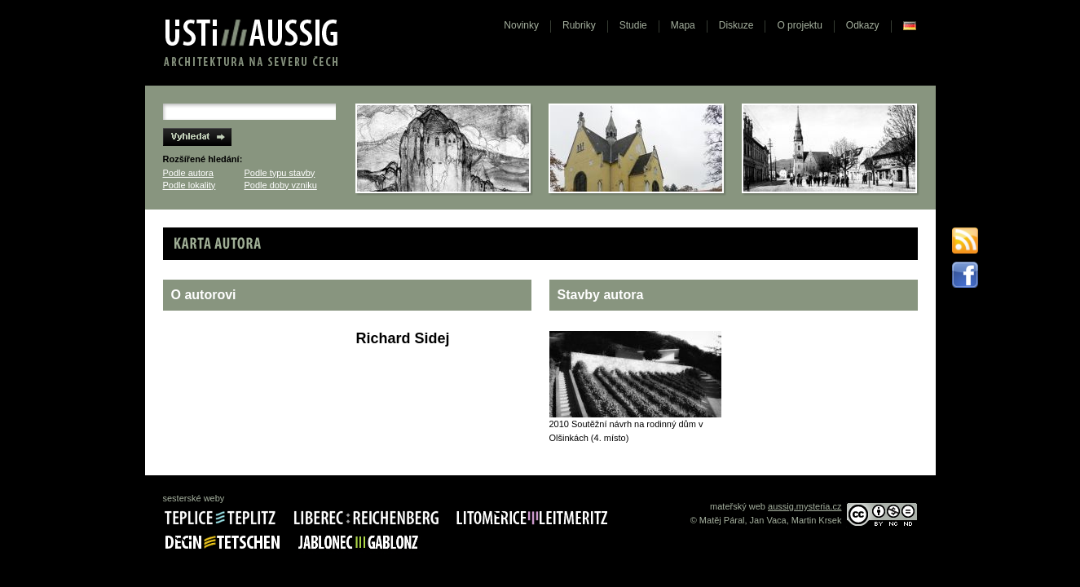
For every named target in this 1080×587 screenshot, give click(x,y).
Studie (633, 25)
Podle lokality (189, 185)
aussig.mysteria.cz (804, 506)
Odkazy (862, 25)
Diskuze (736, 25)
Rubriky (579, 25)
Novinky (521, 25)
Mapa (683, 25)
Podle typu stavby (280, 173)
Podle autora (188, 173)
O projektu (799, 25)
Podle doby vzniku (281, 185)
